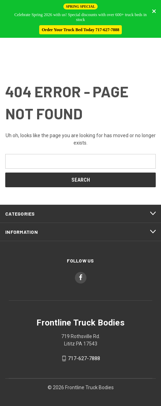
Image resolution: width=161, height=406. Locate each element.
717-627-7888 (84, 358)
